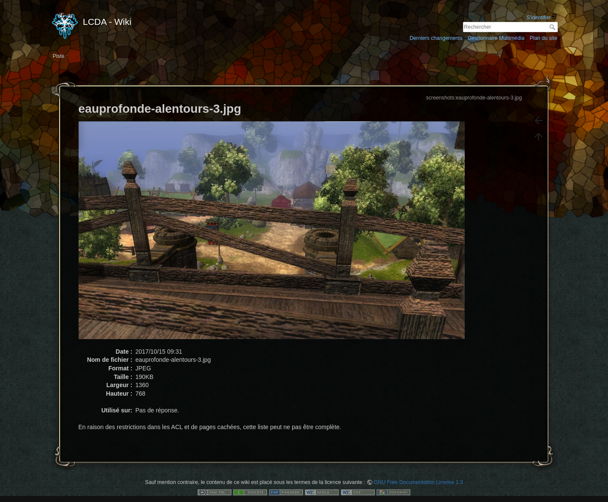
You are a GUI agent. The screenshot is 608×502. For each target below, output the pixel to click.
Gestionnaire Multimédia (496, 38)
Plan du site (543, 38)
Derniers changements (436, 38)
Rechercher (553, 27)
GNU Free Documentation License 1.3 (418, 482)
